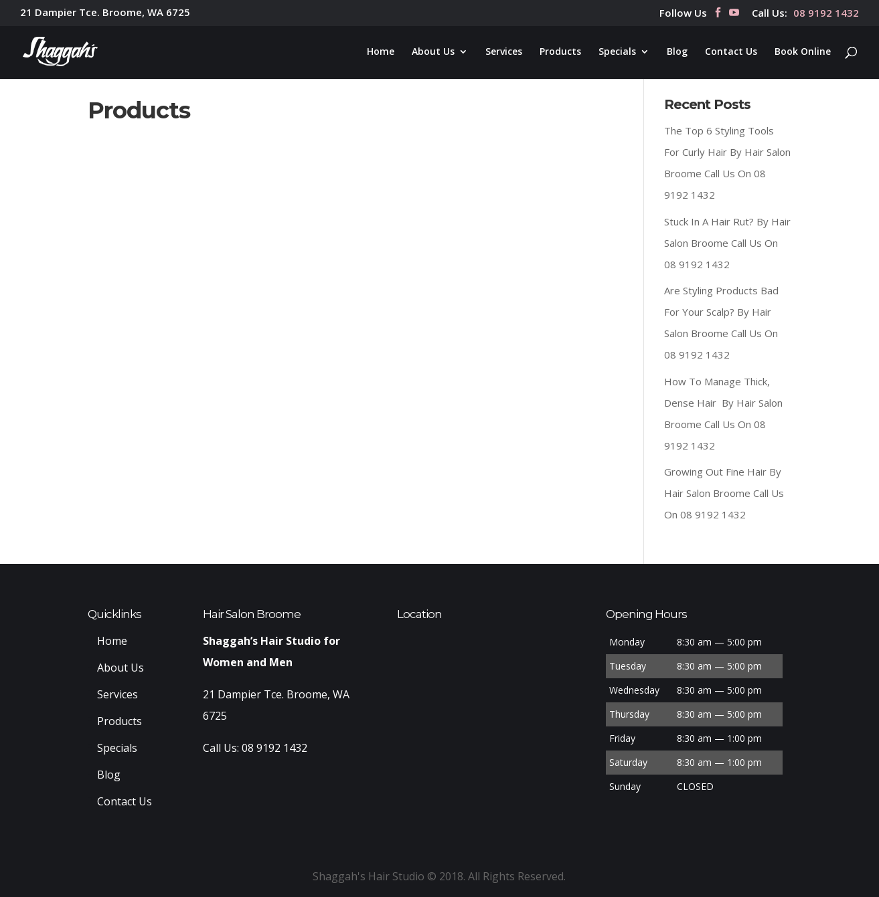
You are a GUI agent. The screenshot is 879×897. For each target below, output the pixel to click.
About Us (433, 52)
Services (503, 52)
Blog (677, 52)
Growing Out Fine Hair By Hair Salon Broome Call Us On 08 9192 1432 (724, 493)
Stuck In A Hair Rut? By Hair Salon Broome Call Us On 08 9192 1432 (727, 243)
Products (560, 52)
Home (380, 52)
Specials (617, 52)
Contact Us (731, 52)
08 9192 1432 (826, 13)
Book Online (803, 52)
